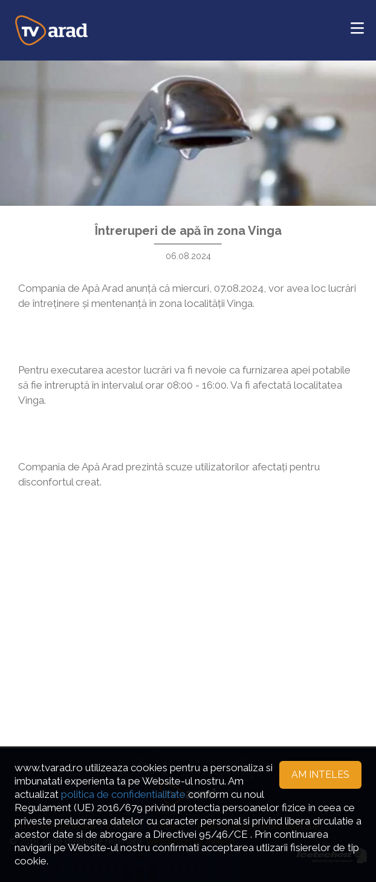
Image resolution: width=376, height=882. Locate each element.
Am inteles (320, 774)
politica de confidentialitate (123, 794)
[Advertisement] (188, 620)
